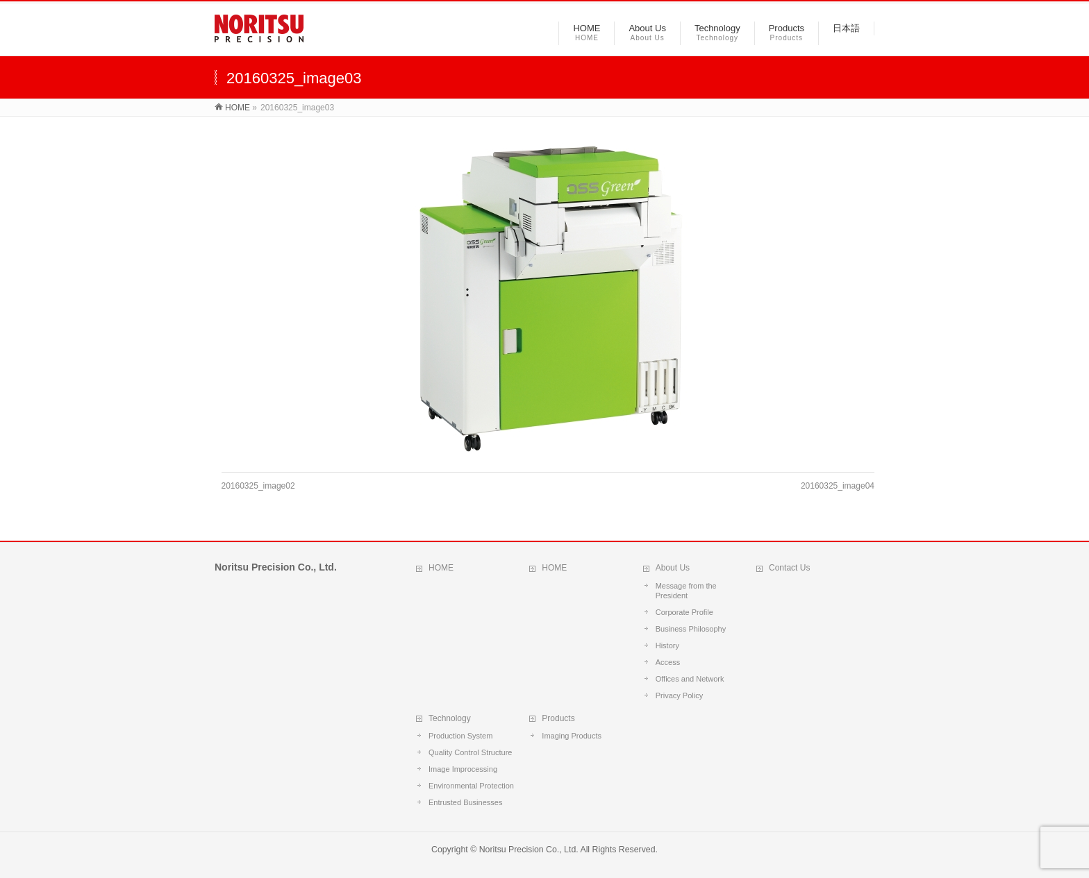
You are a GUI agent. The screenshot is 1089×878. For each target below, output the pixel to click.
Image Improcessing (463, 769)
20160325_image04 (837, 486)
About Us (673, 568)
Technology (450, 718)
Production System (460, 736)
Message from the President (686, 591)
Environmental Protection (471, 786)
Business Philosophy (691, 629)
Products (558, 718)
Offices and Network (690, 679)
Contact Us (789, 568)
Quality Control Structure (470, 752)
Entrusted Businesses (465, 802)
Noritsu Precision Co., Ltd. (529, 849)
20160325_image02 (258, 486)
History (667, 645)
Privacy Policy (679, 695)
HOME (441, 568)
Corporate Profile (684, 612)
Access (668, 662)
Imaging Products (571, 736)
